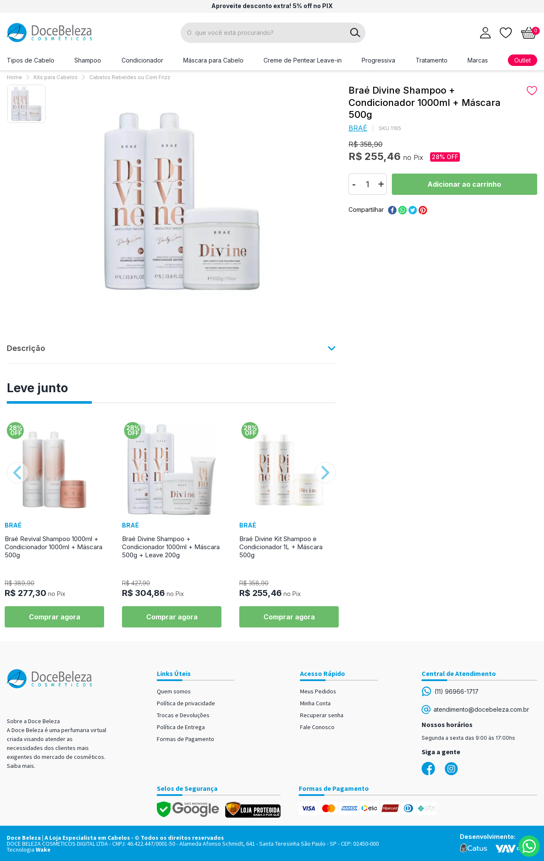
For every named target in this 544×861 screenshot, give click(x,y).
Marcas (478, 60)
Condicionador (142, 60)
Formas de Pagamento (185, 739)
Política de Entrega (181, 727)
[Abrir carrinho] (529, 33)
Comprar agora (54, 617)
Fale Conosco (317, 727)
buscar (355, 32)
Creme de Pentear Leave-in (303, 60)
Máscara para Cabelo (213, 60)
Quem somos (174, 691)
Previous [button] (17, 472)
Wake (43, 849)
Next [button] (325, 472)
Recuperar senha (321, 715)
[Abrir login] (485, 33)
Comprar (464, 184)
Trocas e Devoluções (183, 715)
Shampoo (87, 60)
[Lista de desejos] (505, 32)
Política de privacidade (186, 703)
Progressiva (378, 60)
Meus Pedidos (318, 691)
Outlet (522, 60)
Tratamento (432, 60)
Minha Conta (315, 703)
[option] (26, 103)
